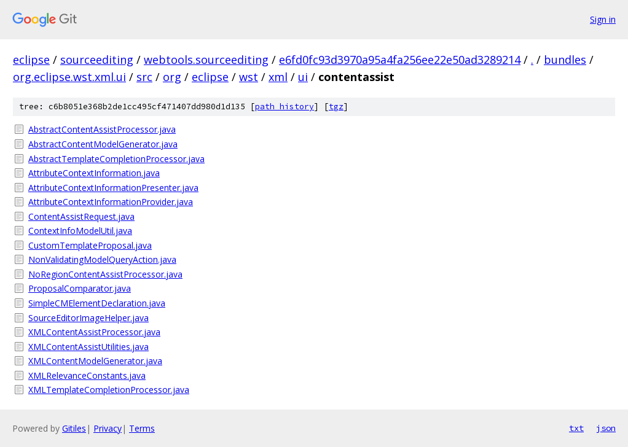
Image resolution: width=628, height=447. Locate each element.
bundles (565, 59)
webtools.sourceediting (206, 59)
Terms (142, 428)
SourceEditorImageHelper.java (88, 318)
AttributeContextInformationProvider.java (110, 202)
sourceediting (96, 59)
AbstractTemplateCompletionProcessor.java (116, 159)
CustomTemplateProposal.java (90, 245)
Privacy (107, 428)
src (144, 76)
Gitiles (74, 428)
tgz (336, 106)
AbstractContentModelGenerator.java (103, 144)
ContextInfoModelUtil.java (80, 230)
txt (576, 427)
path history (284, 106)
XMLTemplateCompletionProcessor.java (108, 389)
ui (303, 76)
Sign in (603, 19)
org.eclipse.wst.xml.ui (69, 76)
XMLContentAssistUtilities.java (88, 346)
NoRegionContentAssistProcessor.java (105, 274)
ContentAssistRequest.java (81, 216)
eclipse (31, 59)
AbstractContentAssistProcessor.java (102, 129)
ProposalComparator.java (79, 288)
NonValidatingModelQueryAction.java (102, 259)
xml (278, 76)
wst (248, 76)
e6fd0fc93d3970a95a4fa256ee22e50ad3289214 (399, 59)
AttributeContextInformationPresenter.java (113, 187)
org (172, 76)
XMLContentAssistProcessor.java (94, 332)
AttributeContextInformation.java (94, 173)
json (606, 427)
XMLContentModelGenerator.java (95, 361)
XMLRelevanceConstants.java (87, 375)
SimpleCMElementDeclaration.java (96, 303)
